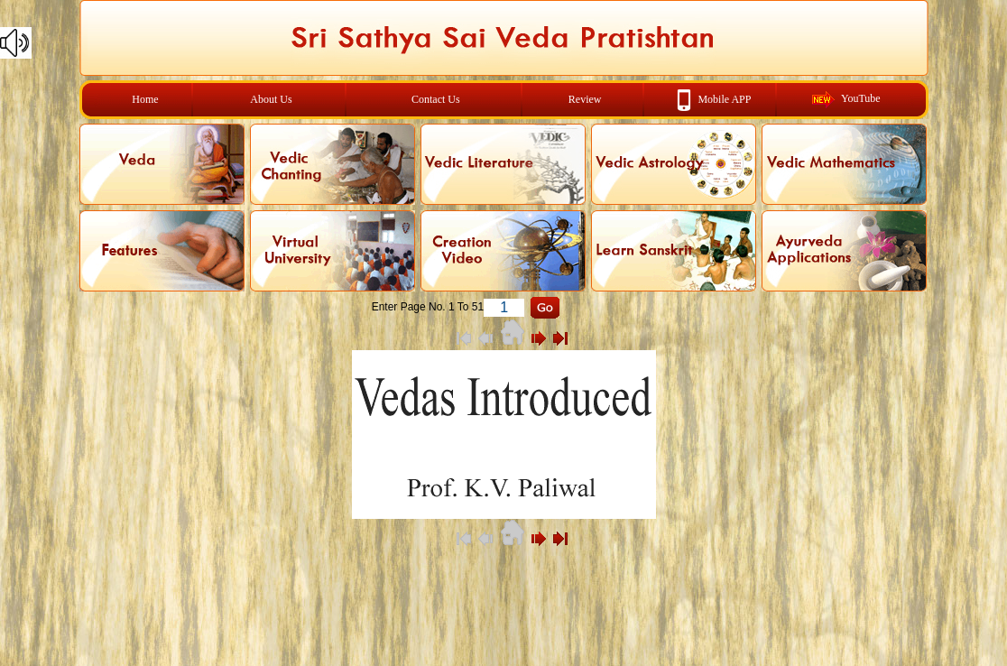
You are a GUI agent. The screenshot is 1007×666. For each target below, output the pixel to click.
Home (145, 99)
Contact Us (435, 99)
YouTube (861, 98)
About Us (270, 99)
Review (585, 99)
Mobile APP (724, 98)
